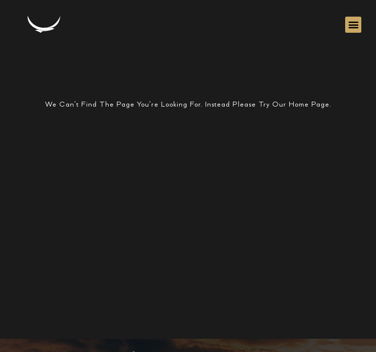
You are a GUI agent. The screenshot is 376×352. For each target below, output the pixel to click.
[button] (353, 25)
